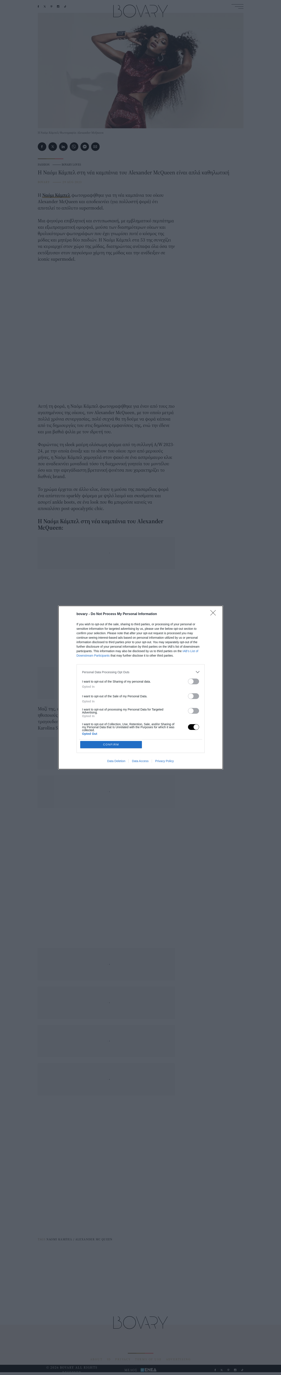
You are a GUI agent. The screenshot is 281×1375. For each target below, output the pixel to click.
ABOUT (96, 1359)
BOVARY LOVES (71, 164)
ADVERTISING (178, 1359)
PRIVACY (123, 1359)
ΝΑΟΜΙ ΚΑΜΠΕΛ (59, 1239)
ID (109, 1359)
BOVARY (44, 182)
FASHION (44, 164)
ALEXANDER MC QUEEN (94, 1239)
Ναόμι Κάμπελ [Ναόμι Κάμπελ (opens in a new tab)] (56, 195)
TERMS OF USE (148, 1359)
